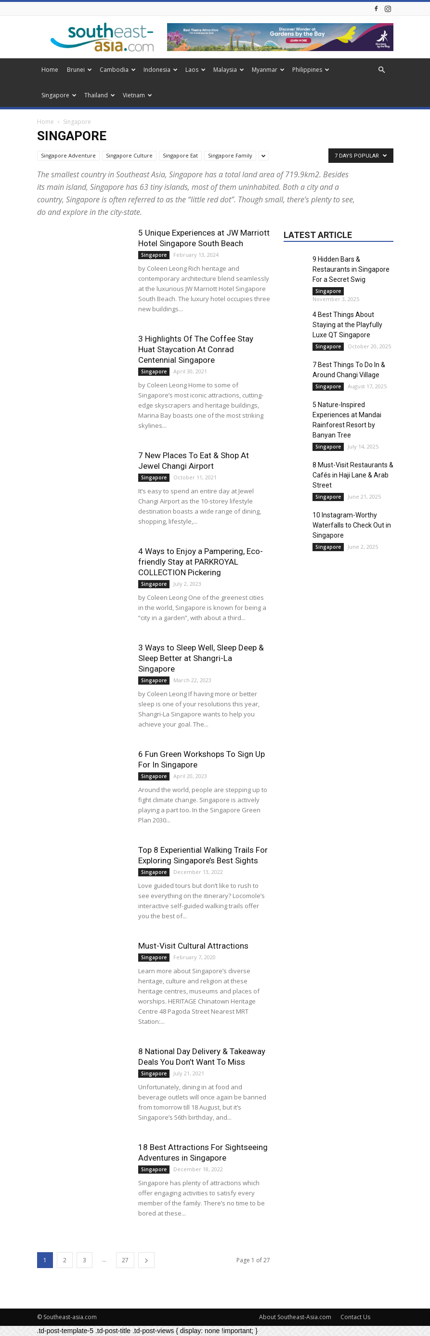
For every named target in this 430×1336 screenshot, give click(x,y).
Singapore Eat (180, 155)
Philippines (310, 70)
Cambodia (118, 70)
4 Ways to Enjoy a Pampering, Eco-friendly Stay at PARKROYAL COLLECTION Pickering (200, 561)
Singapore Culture (129, 155)
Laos (195, 70)
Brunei (79, 70)
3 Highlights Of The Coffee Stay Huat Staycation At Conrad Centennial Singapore (195, 349)
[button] (381, 70)
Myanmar (268, 70)
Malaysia (228, 70)
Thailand (99, 95)
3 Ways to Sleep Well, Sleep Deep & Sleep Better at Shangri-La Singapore (201, 658)
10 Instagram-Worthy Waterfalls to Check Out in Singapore (352, 525)
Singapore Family (230, 155)
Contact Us (355, 1317)
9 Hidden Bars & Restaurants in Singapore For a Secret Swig (351, 269)
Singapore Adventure (68, 155)
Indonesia (160, 70)
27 (125, 1260)
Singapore (59, 95)
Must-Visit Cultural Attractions (193, 946)
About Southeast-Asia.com (295, 1317)
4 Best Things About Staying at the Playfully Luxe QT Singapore (347, 325)
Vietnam (137, 95)
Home (49, 70)
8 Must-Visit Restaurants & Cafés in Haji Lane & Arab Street (353, 475)
